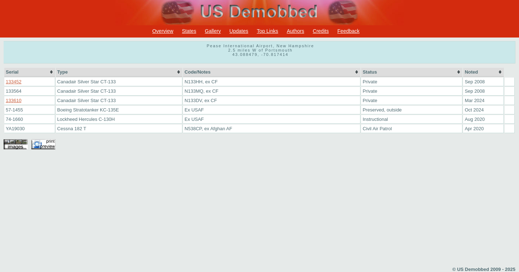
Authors (295, 31)
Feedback (348, 31)
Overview (162, 31)
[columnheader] (29, 72)
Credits (321, 31)
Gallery (213, 31)
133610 (13, 100)
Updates (239, 31)
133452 (13, 81)
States (189, 31)
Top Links (267, 31)
